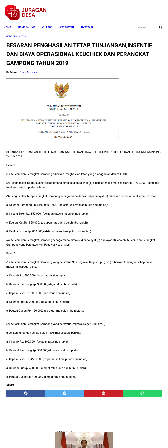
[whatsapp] (97, 407)
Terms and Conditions (42, 439)
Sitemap (95, 439)
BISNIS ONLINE (28, 21)
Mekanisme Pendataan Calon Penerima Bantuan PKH (140, 129)
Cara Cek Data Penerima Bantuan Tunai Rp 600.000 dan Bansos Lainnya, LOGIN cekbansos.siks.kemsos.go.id (144, 223)
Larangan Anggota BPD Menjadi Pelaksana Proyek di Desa (142, 283)
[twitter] (141, 9)
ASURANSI (50, 21)
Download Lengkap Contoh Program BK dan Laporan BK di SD (142, 189)
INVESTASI (89, 21)
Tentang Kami (129, 439)
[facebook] (133, 9)
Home (9, 21)
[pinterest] (71, 407)
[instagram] (158, 9)
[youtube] (149, 9)
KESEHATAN (69, 21)
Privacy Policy (65, 439)
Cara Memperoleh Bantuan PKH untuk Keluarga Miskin (142, 159)
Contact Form (111, 439)
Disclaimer (82, 439)
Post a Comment (28, 77)
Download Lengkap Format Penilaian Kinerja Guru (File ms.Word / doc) (142, 99)
